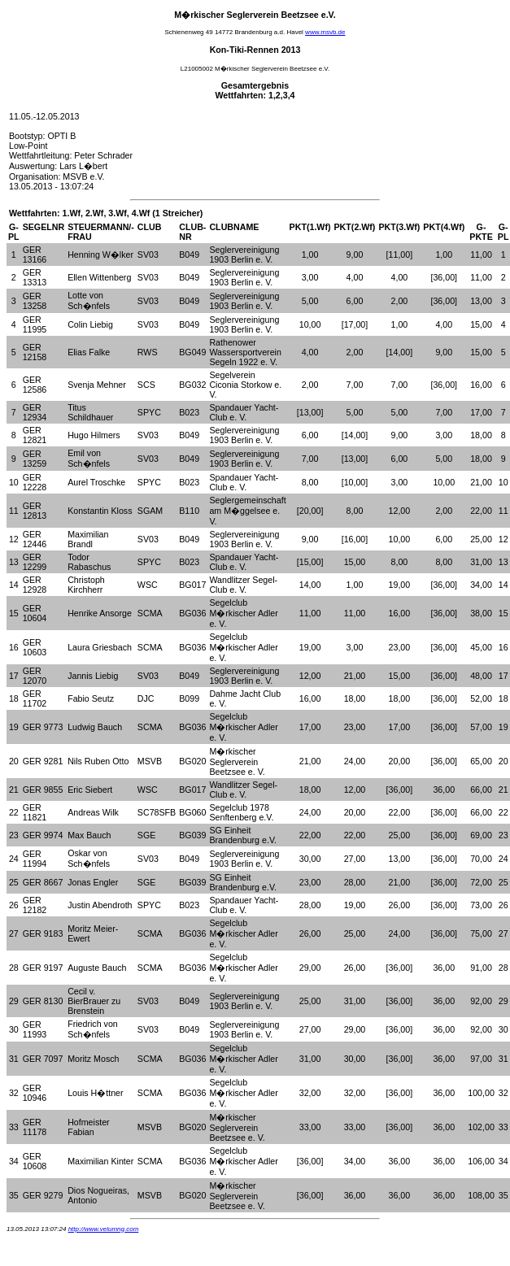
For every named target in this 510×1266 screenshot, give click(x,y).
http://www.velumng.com (103, 1229)
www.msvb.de (325, 32)
